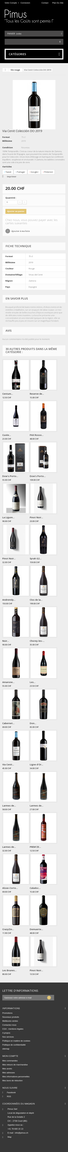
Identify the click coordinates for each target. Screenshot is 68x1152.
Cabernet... (8, 723)
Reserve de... (37, 393)
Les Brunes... (9, 970)
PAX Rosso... (36, 434)
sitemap (5, 1049)
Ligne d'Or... (36, 764)
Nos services (8, 1037)
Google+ (34, 172)
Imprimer (11, 176)
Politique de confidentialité (14, 1045)
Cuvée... (6, 434)
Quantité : (10, 197)
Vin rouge (15, 70)
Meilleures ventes (10, 1021)
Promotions (7, 1013)
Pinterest (48, 172)
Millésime (7, 141)
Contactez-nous (9, 1025)
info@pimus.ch (21, 1133)
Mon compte (10, 1055)
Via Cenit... (8, 764)
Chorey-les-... (37, 640)
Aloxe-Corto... (10, 887)
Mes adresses (8, 1072)
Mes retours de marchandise (15, 1065)
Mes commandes (10, 1061)
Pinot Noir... (36, 517)
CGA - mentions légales (12, 1029)
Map (9, 1137)
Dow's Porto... (10, 476)
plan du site (57, 3)
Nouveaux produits (10, 1017)
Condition (7, 147)
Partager (20, 172)
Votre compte (11, 3)
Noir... (5, 640)
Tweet (7, 172)
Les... (32, 682)
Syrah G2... (35, 558)
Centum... (7, 393)
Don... (33, 723)
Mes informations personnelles (15, 1076)
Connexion (25, 3)
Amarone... (8, 682)
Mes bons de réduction (12, 1080)
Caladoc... (35, 887)
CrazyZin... (8, 929)
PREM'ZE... (35, 846)
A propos (6, 1033)
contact (44, 3)
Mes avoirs (7, 1068)
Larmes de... (9, 805)
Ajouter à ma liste (20, 231)
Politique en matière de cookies (16, 1041)
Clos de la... (36, 599)
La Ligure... (8, 517)
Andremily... (8, 599)
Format (6, 137)
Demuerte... (36, 929)
